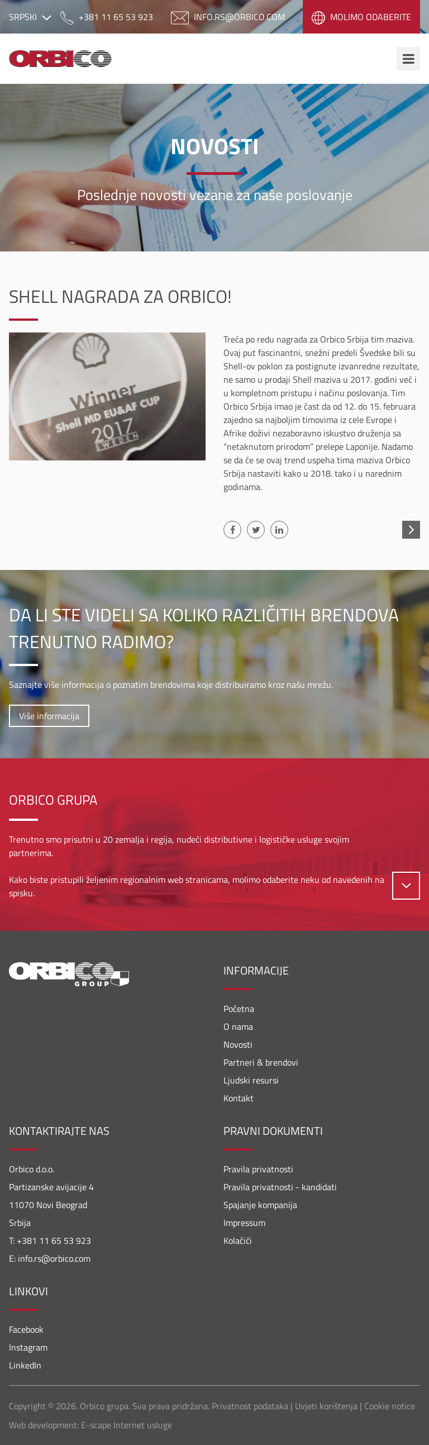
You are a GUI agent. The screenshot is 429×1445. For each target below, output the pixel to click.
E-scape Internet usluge (126, 1425)
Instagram (28, 1347)
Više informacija (49, 715)
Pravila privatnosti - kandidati (280, 1187)
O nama (238, 1026)
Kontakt (238, 1098)
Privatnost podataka (250, 1406)
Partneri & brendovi (260, 1062)
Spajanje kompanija (260, 1204)
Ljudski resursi (251, 1080)
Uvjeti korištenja (326, 1406)
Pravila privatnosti (258, 1169)
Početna (238, 1008)
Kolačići (237, 1240)
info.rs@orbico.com (54, 1258)
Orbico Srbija (67, 58)
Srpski (30, 16)
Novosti (237, 1044)
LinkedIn (25, 1365)
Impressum (244, 1222)
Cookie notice (389, 1406)
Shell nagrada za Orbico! (120, 296)
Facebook (26, 1329)
